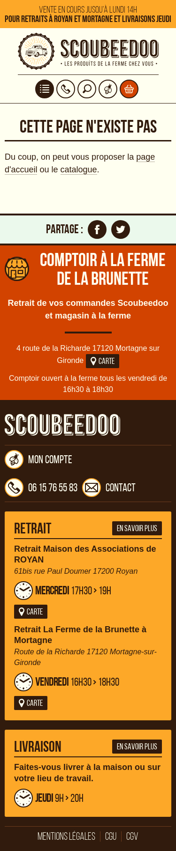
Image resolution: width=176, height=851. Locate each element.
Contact (109, 487)
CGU (110, 836)
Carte (103, 361)
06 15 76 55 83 (41, 487)
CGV (132, 836)
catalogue (79, 169)
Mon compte (38, 459)
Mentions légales (66, 836)
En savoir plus (137, 528)
